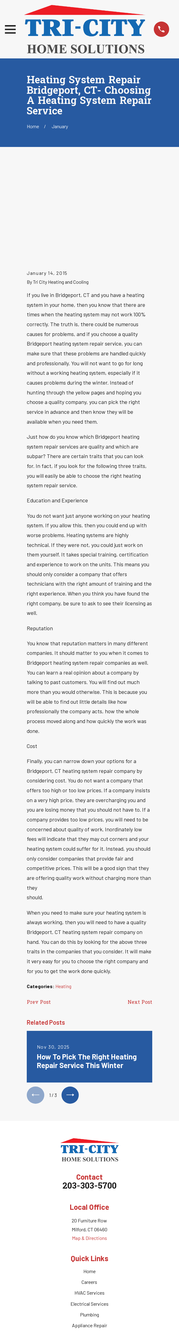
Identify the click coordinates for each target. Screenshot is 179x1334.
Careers (89, 1193)
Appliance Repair (89, 1236)
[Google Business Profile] (96, 1279)
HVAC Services (89, 1204)
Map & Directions (89, 1149)
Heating (63, 897)
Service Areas (89, 1247)
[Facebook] (69, 1279)
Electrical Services (89, 1214)
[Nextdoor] (109, 1279)
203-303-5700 (89, 1097)
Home (89, 1182)
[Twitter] (82, 1279)
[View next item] (71, 1006)
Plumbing (89, 1225)
